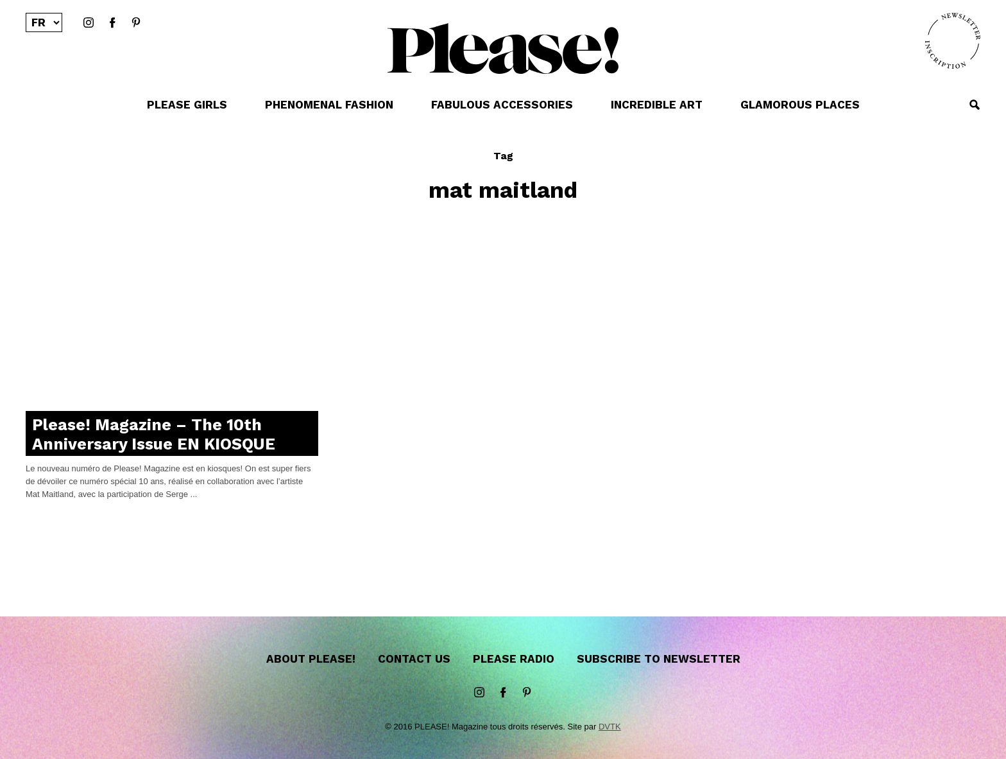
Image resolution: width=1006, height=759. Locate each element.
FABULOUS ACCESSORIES (502, 104)
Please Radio (513, 658)
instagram (88, 23)
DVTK (610, 726)
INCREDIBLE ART (657, 104)
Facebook (112, 23)
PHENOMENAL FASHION (329, 104)
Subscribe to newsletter (658, 658)
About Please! (310, 658)
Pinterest (136, 23)
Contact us (414, 658)
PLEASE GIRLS (187, 104)
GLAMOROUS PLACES (800, 104)
